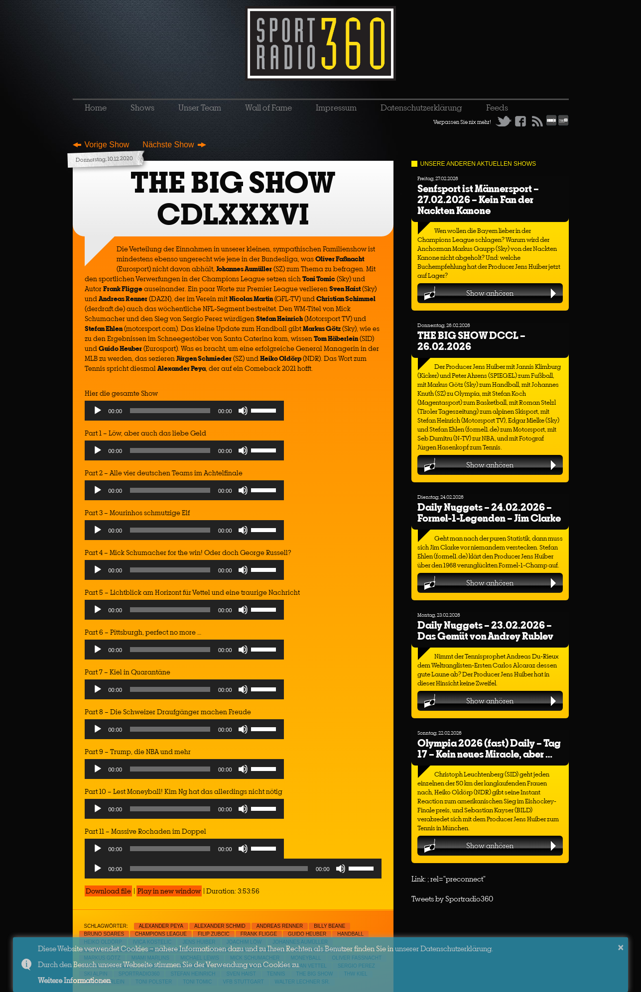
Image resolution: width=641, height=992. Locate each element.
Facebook (520, 121)
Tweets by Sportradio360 (452, 898)
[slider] (170, 410)
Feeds (497, 107)
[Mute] (243, 411)
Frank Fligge (259, 934)
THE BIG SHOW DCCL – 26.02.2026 (471, 340)
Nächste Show (168, 144)
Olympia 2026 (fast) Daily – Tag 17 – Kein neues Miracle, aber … (489, 748)
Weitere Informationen (74, 980)
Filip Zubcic (214, 934)
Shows (142, 107)
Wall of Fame (268, 107)
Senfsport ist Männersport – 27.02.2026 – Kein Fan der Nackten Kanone (478, 199)
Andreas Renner (279, 926)
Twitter (503, 121)
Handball (350, 934)
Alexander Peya (161, 926)
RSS (537, 121)
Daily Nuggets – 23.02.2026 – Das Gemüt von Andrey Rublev (485, 630)
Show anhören (489, 293)
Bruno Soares (104, 934)
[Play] (98, 411)
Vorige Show (107, 144)
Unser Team (199, 107)
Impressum (336, 107)
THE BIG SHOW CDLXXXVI (232, 198)
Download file (108, 891)
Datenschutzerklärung (421, 107)
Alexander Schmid (220, 926)
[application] (184, 413)
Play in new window (169, 891)
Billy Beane (329, 926)
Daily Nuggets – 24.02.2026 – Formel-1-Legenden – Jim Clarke (489, 512)
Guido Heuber (307, 934)
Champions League (161, 934)
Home (96, 107)
